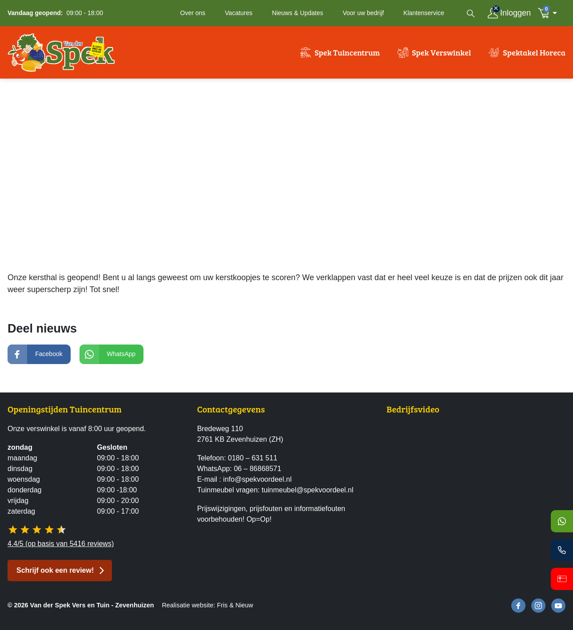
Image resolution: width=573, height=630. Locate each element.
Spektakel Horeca (534, 52)
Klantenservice (423, 12)
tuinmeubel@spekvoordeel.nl (308, 490)
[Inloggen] (509, 13)
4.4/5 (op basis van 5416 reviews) (61, 543)
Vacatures (238, 12)
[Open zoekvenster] (471, 13)
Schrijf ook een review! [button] (55, 570)
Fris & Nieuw (235, 605)
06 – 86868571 (257, 468)
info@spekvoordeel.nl (257, 479)
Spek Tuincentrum (347, 52)
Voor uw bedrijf (363, 12)
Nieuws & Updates (297, 12)
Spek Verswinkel (441, 52)
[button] (549, 13)
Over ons (193, 12)
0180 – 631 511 (252, 458)
